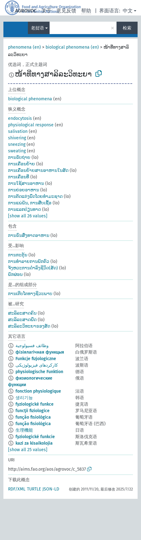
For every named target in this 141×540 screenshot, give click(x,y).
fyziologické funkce (34, 404)
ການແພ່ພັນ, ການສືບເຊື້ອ (29, 203)
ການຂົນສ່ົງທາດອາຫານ (28, 235)
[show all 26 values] (27, 216)
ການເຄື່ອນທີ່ (18, 177)
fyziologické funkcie (35, 436)
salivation (18, 131)
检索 (127, 28)
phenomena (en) (24, 47)
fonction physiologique (38, 391)
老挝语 (37, 28)
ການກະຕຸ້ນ (17, 255)
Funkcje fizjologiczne (35, 358)
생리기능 (24, 397)
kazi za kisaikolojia (34, 443)
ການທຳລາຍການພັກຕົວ (28, 261)
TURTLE (34, 489)
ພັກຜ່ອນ (15, 274)
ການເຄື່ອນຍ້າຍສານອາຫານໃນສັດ (38, 170)
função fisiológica (33, 417)
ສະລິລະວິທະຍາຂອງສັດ (29, 326)
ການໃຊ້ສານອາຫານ (26, 183)
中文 (128, 11)
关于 (46, 11)
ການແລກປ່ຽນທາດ (24, 209)
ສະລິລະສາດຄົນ (22, 313)
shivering (17, 138)
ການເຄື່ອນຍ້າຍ (21, 164)
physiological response (31, 125)
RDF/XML (16, 489)
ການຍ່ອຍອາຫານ (23, 190)
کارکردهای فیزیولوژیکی (36, 365)
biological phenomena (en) (72, 47)
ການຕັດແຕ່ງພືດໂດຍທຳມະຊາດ (35, 196)
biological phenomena (30, 99)
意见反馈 (66, 11)
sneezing (16, 144)
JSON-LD (50, 489)
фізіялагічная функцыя (39, 352)
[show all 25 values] (27, 449)
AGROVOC (26, 11)
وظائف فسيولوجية (32, 345)
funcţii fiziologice (32, 410)
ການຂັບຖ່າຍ (19, 157)
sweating (17, 151)
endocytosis (20, 118)
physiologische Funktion (39, 371)
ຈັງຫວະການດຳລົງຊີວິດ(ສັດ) (33, 268)
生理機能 (24, 430)
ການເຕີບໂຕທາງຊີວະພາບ (30, 293)
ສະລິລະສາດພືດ (22, 319)
